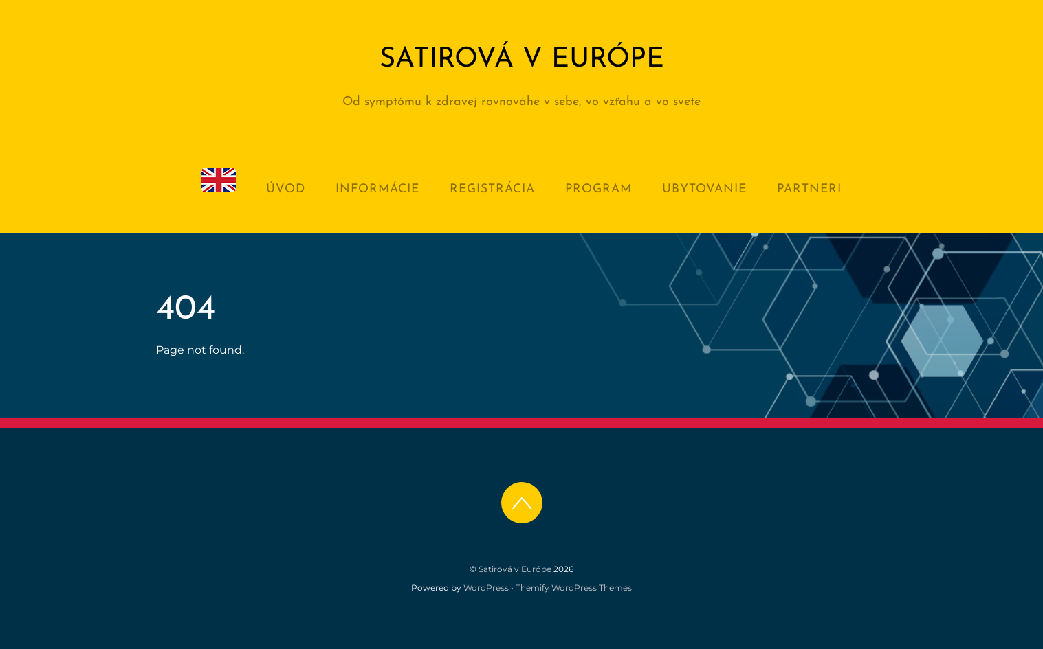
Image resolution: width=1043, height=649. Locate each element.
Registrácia (492, 189)
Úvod (285, 189)
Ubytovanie (704, 189)
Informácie (377, 189)
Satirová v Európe (515, 569)
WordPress (486, 587)
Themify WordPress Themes (574, 587)
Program (598, 189)
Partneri (809, 189)
